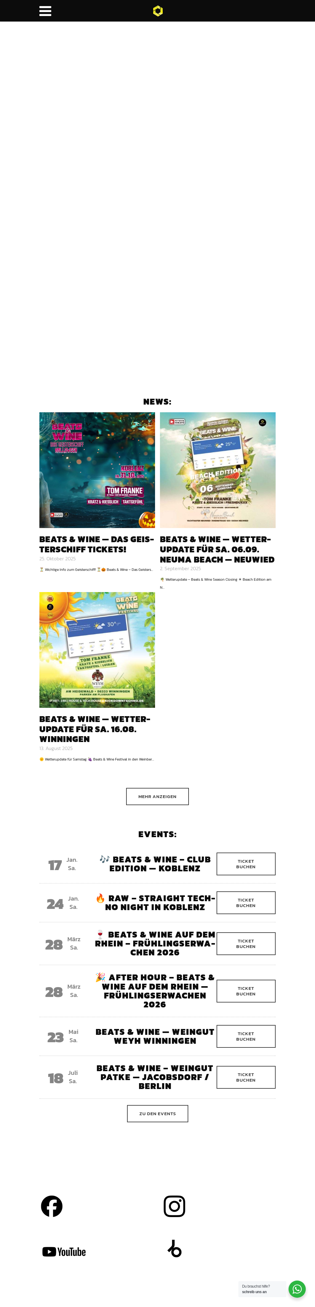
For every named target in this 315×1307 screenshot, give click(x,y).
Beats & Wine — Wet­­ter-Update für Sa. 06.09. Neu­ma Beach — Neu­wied (217, 549)
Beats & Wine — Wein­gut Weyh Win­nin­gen (155, 1036)
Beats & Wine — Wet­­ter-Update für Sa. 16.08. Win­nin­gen (94, 728)
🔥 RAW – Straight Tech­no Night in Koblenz (155, 903)
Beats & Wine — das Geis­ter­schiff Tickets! (96, 544)
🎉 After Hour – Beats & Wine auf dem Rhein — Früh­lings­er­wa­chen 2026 (155, 991)
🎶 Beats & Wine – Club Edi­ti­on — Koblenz (155, 864)
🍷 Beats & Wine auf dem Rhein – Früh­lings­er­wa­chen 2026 (155, 943)
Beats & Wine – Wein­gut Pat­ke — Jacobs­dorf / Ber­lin (155, 1077)
